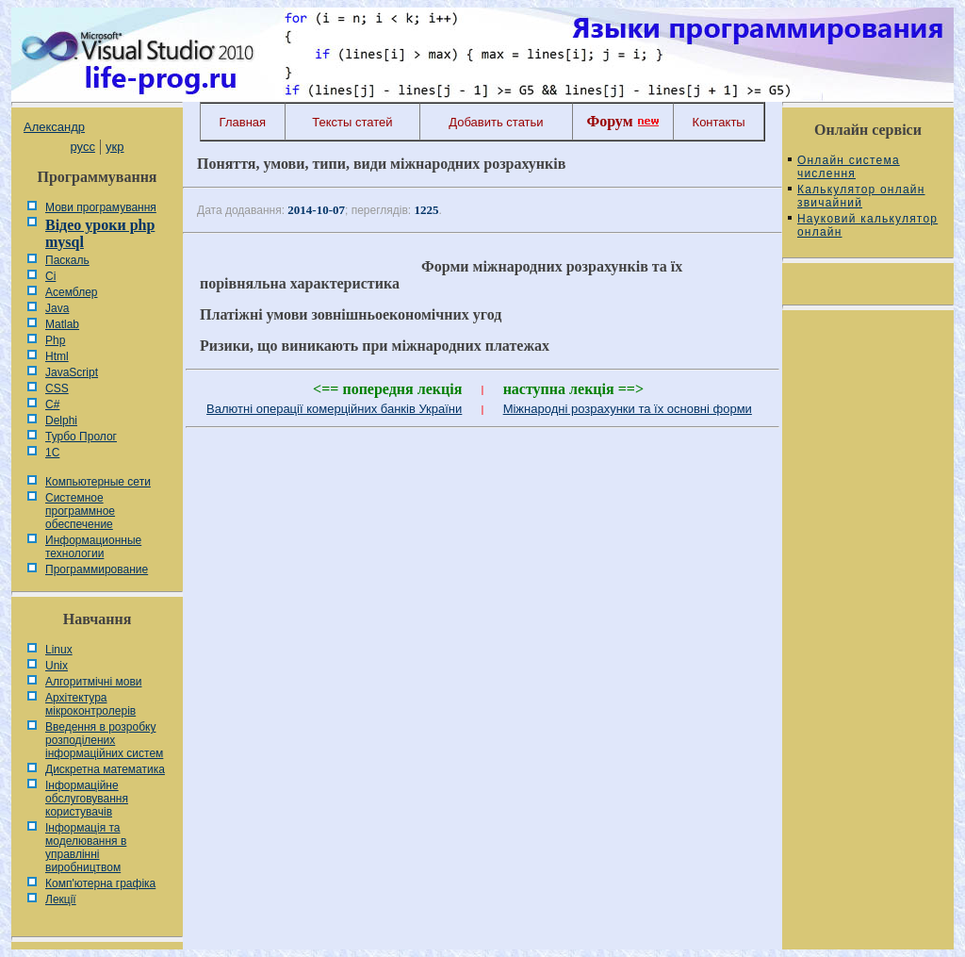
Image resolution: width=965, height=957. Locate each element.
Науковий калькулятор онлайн (867, 225)
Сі (50, 276)
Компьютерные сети (98, 481)
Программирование (96, 569)
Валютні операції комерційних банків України (334, 409)
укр (114, 147)
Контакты (719, 122)
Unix (56, 665)
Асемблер (71, 292)
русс (82, 147)
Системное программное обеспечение (80, 511)
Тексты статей (352, 122)
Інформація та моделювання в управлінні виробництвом (85, 847)
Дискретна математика (105, 769)
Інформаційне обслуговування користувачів (86, 798)
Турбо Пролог (81, 436)
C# (52, 404)
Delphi (61, 420)
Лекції (60, 899)
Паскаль (67, 260)
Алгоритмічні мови (93, 681)
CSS (57, 388)
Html (57, 356)
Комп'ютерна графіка (100, 883)
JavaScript (71, 372)
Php (55, 340)
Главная (243, 122)
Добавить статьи (496, 122)
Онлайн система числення (848, 167)
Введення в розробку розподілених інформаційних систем (104, 740)
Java (57, 308)
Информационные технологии (93, 547)
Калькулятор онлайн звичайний (861, 196)
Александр (54, 127)
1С (52, 452)
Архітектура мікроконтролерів (90, 704)
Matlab (62, 324)
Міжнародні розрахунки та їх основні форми (627, 409)
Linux (59, 649)
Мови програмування (100, 207)
